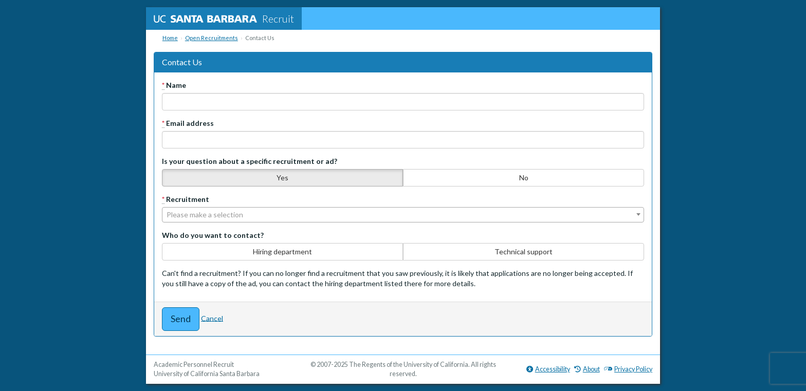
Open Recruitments (211, 37)
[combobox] (403, 214)
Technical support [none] (523, 251)
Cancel (212, 317)
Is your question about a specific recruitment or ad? (249, 161)
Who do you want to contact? (213, 235)
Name (174, 85)
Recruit (224, 18)
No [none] (523, 177)
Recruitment (185, 199)
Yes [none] (282, 177)
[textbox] (403, 215)
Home (170, 37)
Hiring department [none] (282, 251)
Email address (188, 123)
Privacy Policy (628, 369)
